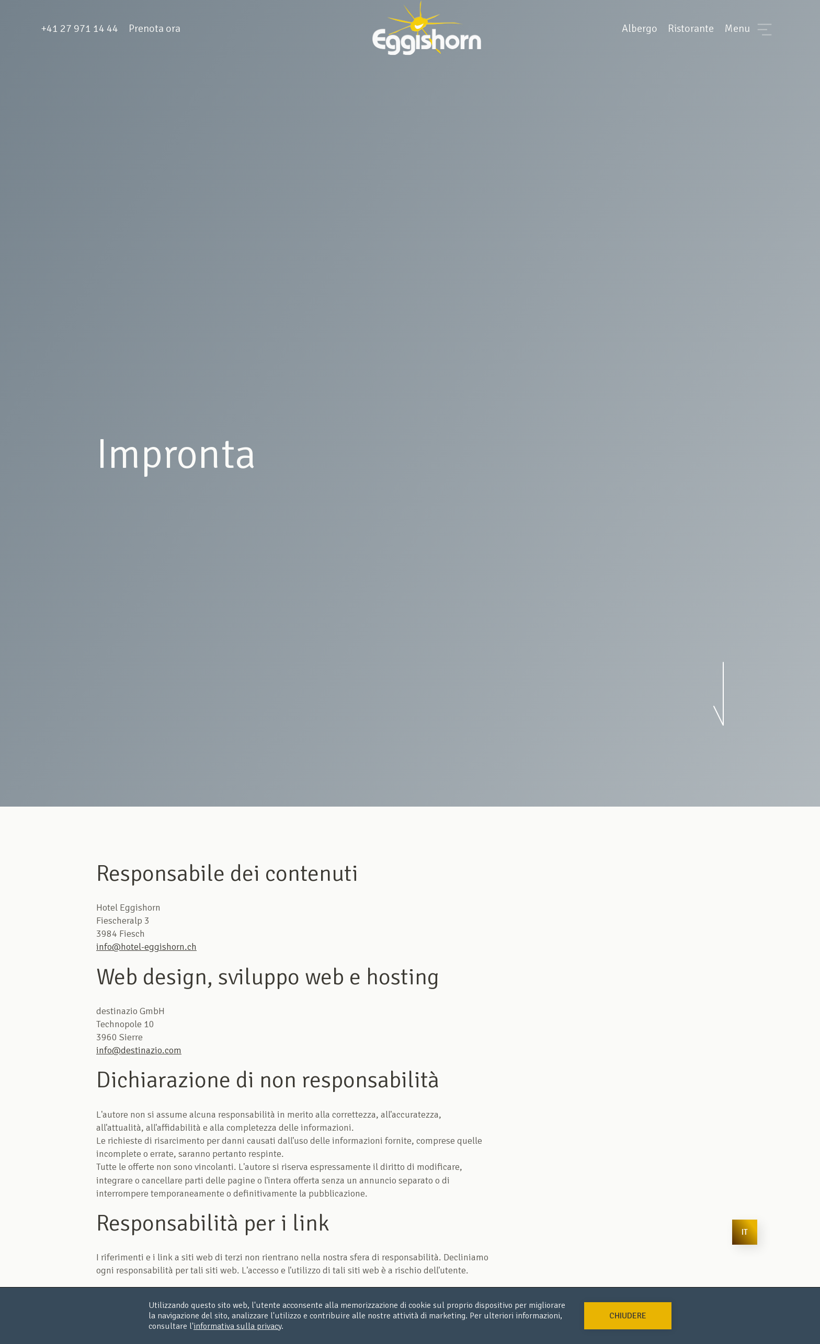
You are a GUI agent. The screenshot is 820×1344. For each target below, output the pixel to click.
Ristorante (691, 28)
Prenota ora (154, 28)
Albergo (639, 28)
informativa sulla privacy (237, 1326)
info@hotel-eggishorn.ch (146, 946)
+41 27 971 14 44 (79, 28)
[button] (627, 1315)
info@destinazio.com (138, 1050)
